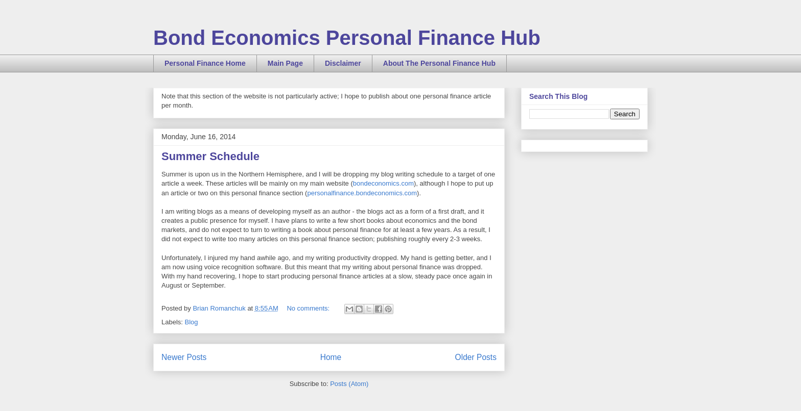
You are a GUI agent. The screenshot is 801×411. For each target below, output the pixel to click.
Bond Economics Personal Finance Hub (346, 38)
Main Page (285, 63)
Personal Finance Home (205, 63)
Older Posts (476, 357)
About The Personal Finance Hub (439, 63)
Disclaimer (343, 63)
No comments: (309, 308)
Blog (191, 322)
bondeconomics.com (383, 183)
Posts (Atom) (349, 384)
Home (331, 357)
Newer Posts (183, 357)
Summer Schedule (210, 156)
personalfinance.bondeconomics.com (362, 193)
